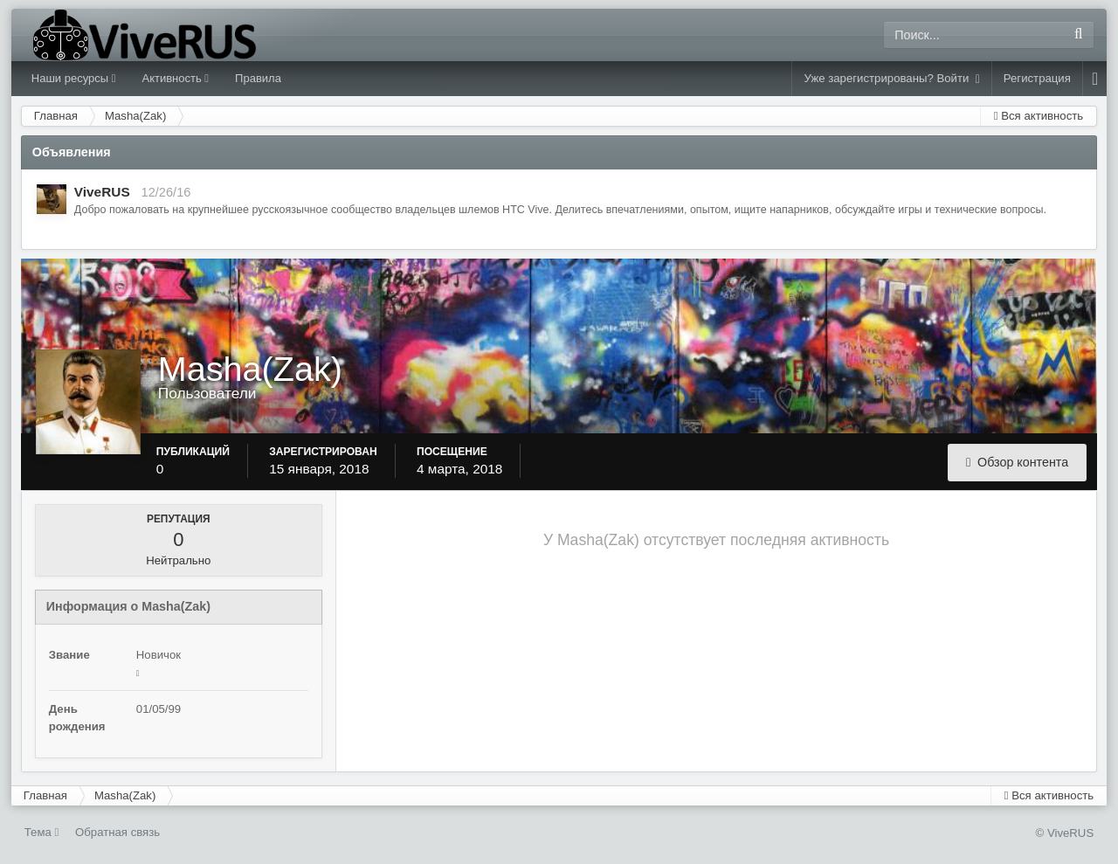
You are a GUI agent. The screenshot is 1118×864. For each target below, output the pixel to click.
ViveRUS (102, 191)
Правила (258, 78)
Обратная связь (117, 832)
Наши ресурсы (73, 78)
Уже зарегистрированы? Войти (891, 79)
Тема (41, 832)
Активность (175, 78)
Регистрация (1037, 78)
